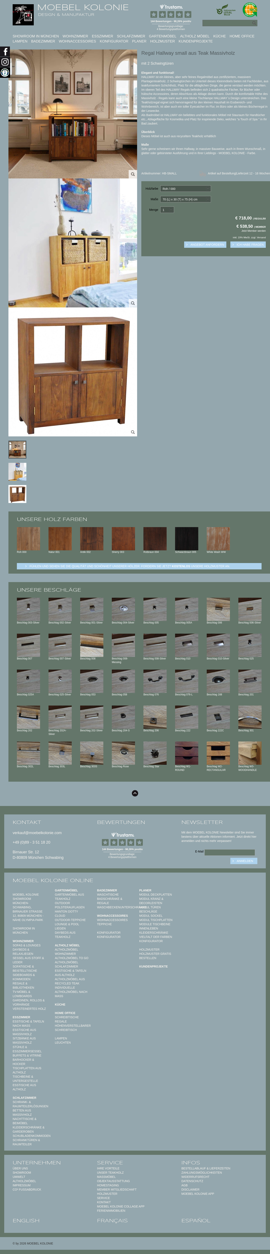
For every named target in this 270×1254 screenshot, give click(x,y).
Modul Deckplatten (155, 894)
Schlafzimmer (131, 36)
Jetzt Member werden (254, 230)
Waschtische (108, 894)
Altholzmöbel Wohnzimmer (66, 951)
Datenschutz (192, 1181)
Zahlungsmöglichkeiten (201, 1172)
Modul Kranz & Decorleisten (151, 901)
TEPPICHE (104, 924)
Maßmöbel (106, 1177)
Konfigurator (114, 41)
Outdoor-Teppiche (70, 920)
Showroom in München (36, 36)
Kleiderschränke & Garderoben (29, 1129)
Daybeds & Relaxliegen (23, 951)
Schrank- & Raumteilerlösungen (30, 1104)
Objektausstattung (113, 1181)
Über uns (20, 1168)
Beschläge (148, 911)
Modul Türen (150, 907)
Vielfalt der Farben (155, 937)
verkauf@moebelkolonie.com (37, 833)
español (196, 1221)
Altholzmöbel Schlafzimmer (66, 964)
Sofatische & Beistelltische (25, 968)
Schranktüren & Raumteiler (26, 1142)
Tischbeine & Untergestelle (25, 1079)
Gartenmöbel (162, 36)
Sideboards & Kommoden (24, 977)
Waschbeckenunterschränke (122, 907)
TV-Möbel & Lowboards (22, 994)
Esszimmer (102, 36)
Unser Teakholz (110, 1172)
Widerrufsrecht (195, 1177)
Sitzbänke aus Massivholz (24, 1040)
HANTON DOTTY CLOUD (66, 913)
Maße (154, 199)
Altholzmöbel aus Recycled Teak (70, 981)
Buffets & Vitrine (27, 1055)
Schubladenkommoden (32, 1136)
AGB (184, 1185)
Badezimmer (43, 41)
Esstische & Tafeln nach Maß (28, 1023)
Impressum (22, 1185)
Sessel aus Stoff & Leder (28, 960)
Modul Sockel (151, 915)
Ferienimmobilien (111, 1210)
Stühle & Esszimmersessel (27, 1049)
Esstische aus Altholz (24, 1087)
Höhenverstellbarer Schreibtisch (73, 1028)
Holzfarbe (152, 188)
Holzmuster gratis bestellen (155, 956)
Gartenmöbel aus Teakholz (69, 896)
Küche (219, 36)
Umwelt (19, 1177)
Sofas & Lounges (26, 945)
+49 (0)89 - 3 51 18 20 (31, 842)
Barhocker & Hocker (23, 1062)
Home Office (242, 36)
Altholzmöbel (24, 1181)
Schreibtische (67, 1017)
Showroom (22, 1172)
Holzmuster (162, 41)
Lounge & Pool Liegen (67, 926)
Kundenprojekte (196, 41)
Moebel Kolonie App (197, 1193)
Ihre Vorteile (108, 1168)
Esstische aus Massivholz (24, 1032)
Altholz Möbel (195, 36)
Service (103, 1198)
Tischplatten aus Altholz (27, 1070)
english (26, 1221)
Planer (139, 41)
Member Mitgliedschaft (116, 1189)
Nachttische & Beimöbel (24, 1121)
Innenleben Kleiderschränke (153, 930)
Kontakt (104, 1202)
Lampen (20, 41)
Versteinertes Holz (29, 1008)
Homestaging (108, 1185)
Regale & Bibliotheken (23, 985)
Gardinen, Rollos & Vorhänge (29, 1002)
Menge (153, 209)
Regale (61, 1021)
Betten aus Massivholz (22, 1112)
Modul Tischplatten (156, 920)
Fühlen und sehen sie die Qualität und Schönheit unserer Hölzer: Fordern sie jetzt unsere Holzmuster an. (130, 566)
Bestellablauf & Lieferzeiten (205, 1168)
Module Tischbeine (154, 924)
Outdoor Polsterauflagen (70, 905)
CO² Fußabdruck (27, 1189)
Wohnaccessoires (77, 41)
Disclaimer (190, 1189)
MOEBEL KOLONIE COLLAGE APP (120, 1206)
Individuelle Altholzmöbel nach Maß (71, 992)
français (112, 1221)
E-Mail (199, 851)
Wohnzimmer (75, 36)
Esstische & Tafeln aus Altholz (70, 973)
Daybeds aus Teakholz (65, 935)
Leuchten (63, 1042)
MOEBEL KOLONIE (83, 7)
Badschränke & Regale (109, 901)
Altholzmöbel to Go (71, 958)
